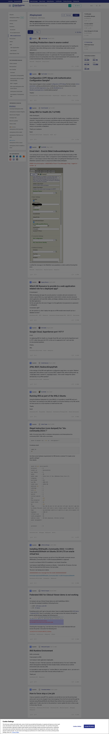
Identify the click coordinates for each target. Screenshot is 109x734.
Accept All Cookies (89, 727)
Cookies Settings (77, 727)
